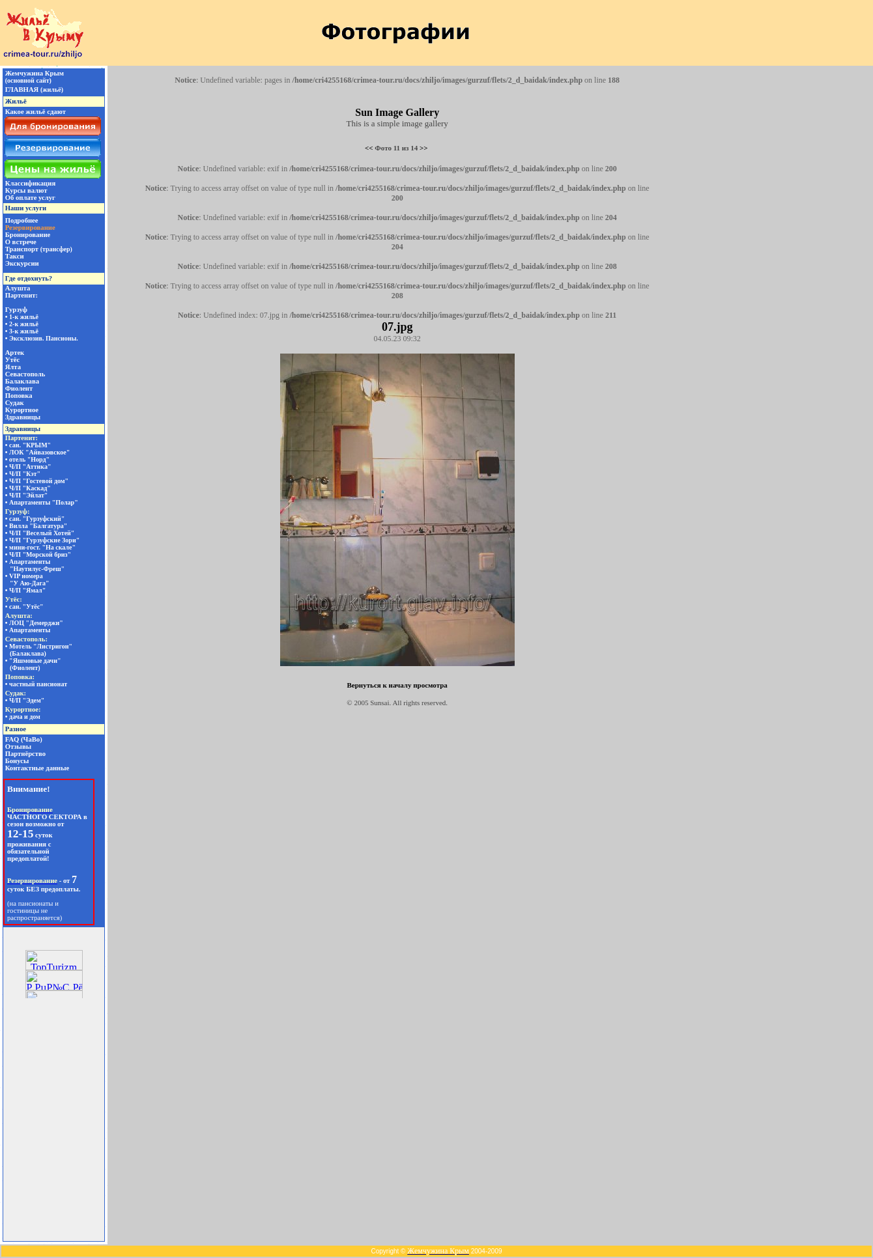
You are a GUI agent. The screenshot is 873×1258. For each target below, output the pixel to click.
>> (424, 148)
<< (369, 148)
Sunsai (379, 702)
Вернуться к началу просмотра (397, 685)
